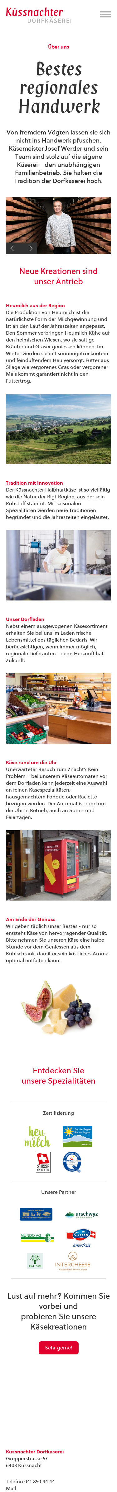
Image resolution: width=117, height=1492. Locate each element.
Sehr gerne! (58, 1348)
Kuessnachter (38, 15)
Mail (11, 1488)
